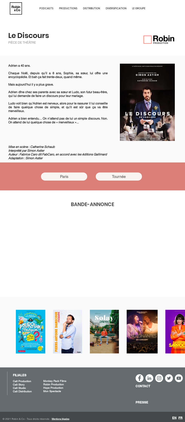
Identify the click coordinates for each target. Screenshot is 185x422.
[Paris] (64, 176)
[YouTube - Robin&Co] (179, 378)
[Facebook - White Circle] (139, 378)
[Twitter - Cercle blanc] (169, 378)
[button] (68, 8)
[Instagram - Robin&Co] (159, 378)
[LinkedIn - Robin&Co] (149, 378)
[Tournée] (119, 176)
